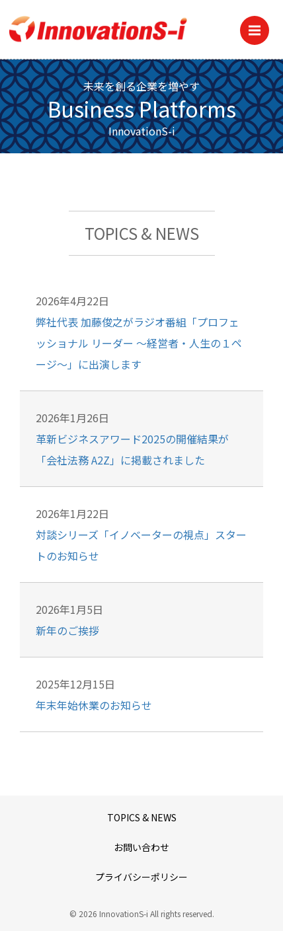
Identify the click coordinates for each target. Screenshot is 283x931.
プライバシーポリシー (141, 876)
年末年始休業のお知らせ (94, 705)
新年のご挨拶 (67, 630)
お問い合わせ (141, 847)
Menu (259, 26)
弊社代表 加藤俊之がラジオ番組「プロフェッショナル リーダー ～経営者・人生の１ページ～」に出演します (139, 343)
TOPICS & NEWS (142, 817)
